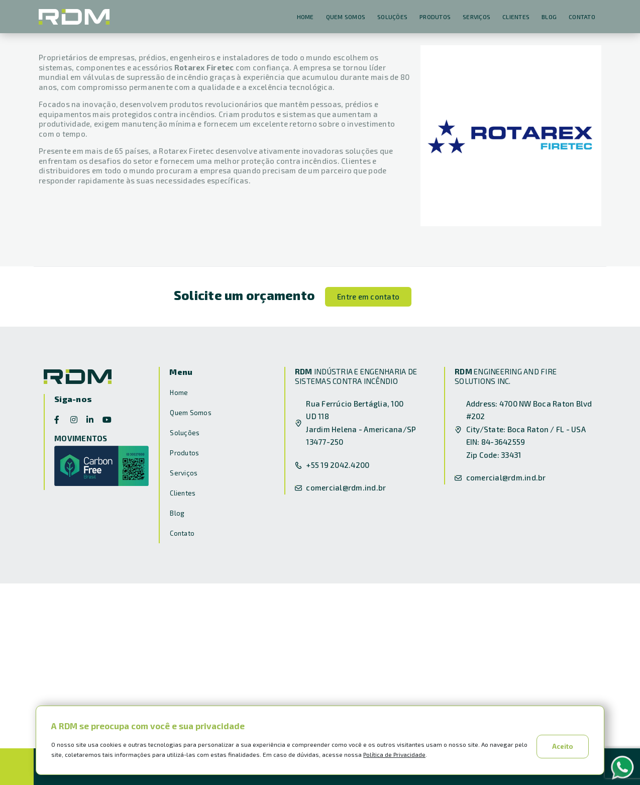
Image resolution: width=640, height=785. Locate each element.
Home (305, 16)
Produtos (435, 16)
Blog (549, 16)
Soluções (392, 16)
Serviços (476, 16)
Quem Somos (346, 16)
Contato (582, 16)
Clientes (515, 16)
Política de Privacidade (394, 754)
